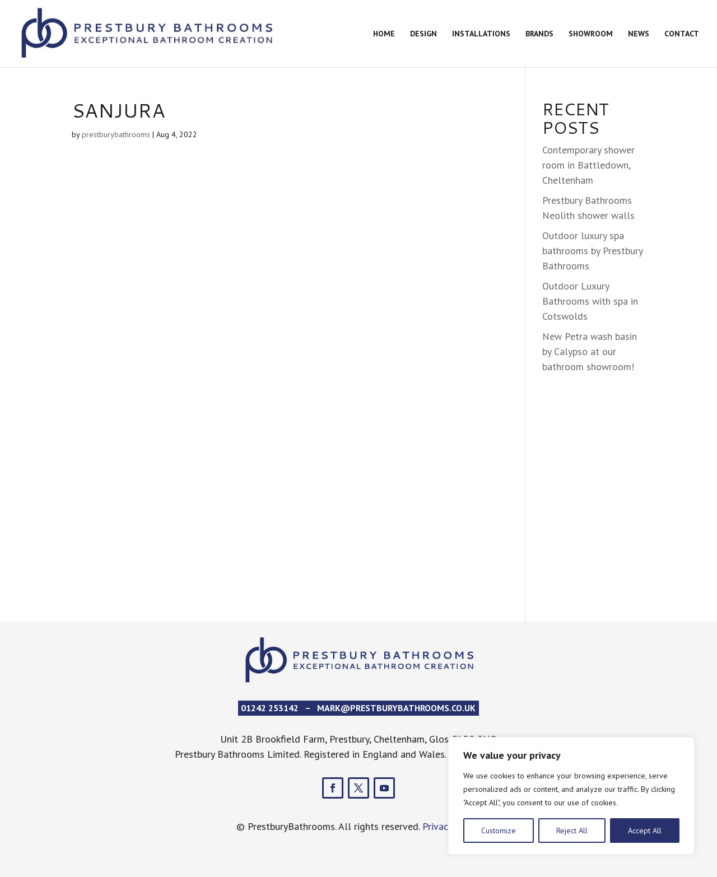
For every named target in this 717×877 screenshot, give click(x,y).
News (638, 34)
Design (423, 34)
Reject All (572, 830)
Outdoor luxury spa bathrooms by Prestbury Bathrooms (592, 250)
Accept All (645, 830)
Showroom (591, 34)
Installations (481, 34)
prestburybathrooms (116, 134)
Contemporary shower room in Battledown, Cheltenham (588, 164)
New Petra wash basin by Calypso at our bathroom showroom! (589, 351)
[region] (571, 796)
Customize (498, 830)
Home (384, 34)
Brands (539, 34)
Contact (681, 34)
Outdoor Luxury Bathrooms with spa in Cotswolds (590, 301)
